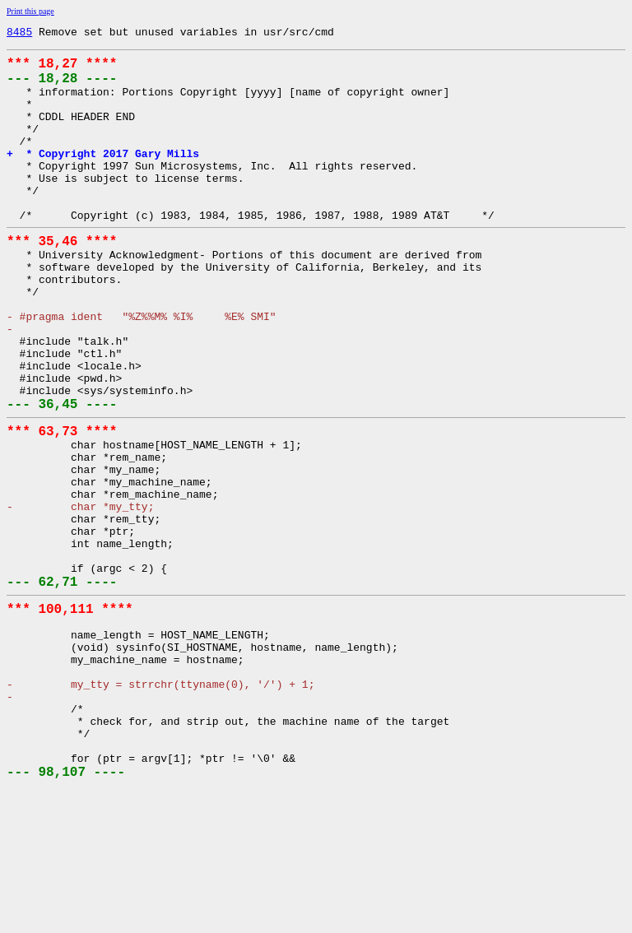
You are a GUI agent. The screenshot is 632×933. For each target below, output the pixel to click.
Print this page (30, 11)
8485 (19, 33)
